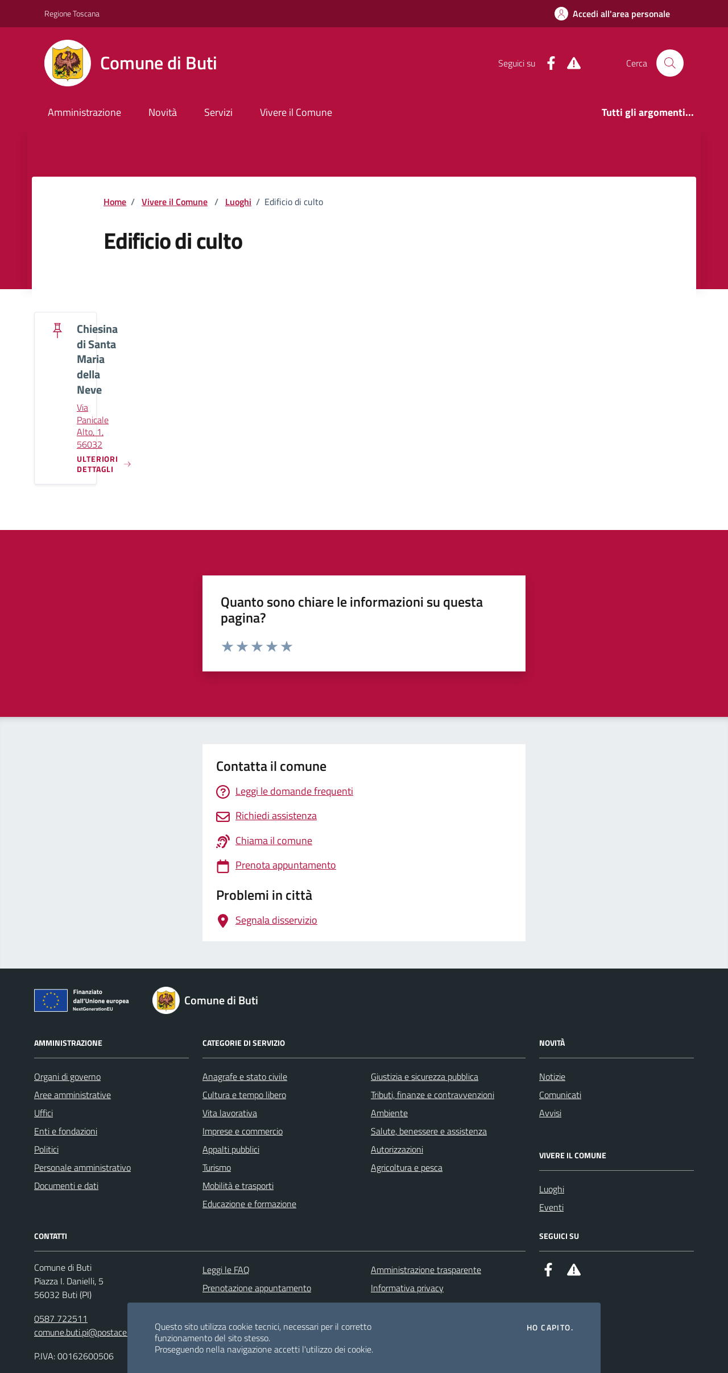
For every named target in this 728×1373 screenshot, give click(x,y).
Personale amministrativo (82, 1167)
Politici (46, 1149)
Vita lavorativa (229, 1113)
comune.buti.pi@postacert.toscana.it (103, 1332)
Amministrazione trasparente (426, 1269)
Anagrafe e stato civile (244, 1076)
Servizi (218, 112)
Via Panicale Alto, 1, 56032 (93, 426)
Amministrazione (84, 112)
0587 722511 (61, 1318)
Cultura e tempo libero (244, 1094)
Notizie (552, 1076)
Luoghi (238, 201)
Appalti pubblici (230, 1149)
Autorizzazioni (397, 1149)
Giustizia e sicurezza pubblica (424, 1076)
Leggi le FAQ (226, 1269)
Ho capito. (550, 1328)
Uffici (43, 1113)
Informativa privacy (407, 1288)
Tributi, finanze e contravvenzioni (432, 1094)
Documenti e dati (66, 1185)
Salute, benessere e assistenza (429, 1131)
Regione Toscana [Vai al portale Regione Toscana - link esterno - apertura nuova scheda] (72, 13)
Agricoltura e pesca (406, 1167)
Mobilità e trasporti (238, 1185)
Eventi (551, 1207)
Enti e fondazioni (65, 1131)
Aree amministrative (72, 1094)
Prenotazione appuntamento (256, 1288)
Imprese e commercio (242, 1131)
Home (115, 201)
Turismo (216, 1167)
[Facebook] (546, 63)
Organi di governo (67, 1076)
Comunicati (560, 1094)
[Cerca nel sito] (670, 63)
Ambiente (389, 1113)
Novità (162, 112)
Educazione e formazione (249, 1204)
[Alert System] (569, 63)
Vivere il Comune (296, 112)
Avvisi (550, 1113)
